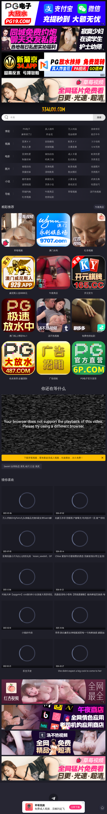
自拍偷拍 (49, 141)
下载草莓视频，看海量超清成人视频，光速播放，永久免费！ (64, 458)
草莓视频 (72, 191)
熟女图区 (72, 171)
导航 (7, 194)
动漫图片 (95, 166)
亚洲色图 (49, 166)
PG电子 (26, 128)
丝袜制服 (49, 146)
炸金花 (49, 134)
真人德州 (49, 128)
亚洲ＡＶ (26, 141)
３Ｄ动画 (95, 141)
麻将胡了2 (26, 134)
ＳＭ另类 (95, 146)
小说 (7, 181)
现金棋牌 (72, 134)
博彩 (7, 131)
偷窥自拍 (26, 166)
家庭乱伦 (49, 179)
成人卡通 (72, 153)
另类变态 (95, 159)
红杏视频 (26, 196)
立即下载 (75, 807)
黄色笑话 (72, 184)
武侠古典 (95, 179)
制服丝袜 (26, 159)
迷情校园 (26, 184)
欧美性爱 (95, 153)
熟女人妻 (26, 146)
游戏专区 (95, 128)
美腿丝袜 (26, 171)
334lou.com (53, 109)
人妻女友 (72, 179)
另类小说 (49, 184)
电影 (7, 156)
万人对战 (72, 128)
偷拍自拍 (49, 153)
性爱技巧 (95, 184)
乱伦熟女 (72, 159)
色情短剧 (49, 196)
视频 (7, 143)
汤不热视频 (95, 191)
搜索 (99, 117)
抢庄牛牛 (95, 134)
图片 (7, 169)
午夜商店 (49, 191)
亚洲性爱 (26, 153)
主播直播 (72, 146)
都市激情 (26, 179)
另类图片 (95, 171)
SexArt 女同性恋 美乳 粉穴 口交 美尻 (22, 466)
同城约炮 (26, 191)
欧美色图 (72, 166)
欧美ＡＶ (72, 141)
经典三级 (49, 159)
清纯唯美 (49, 171)
